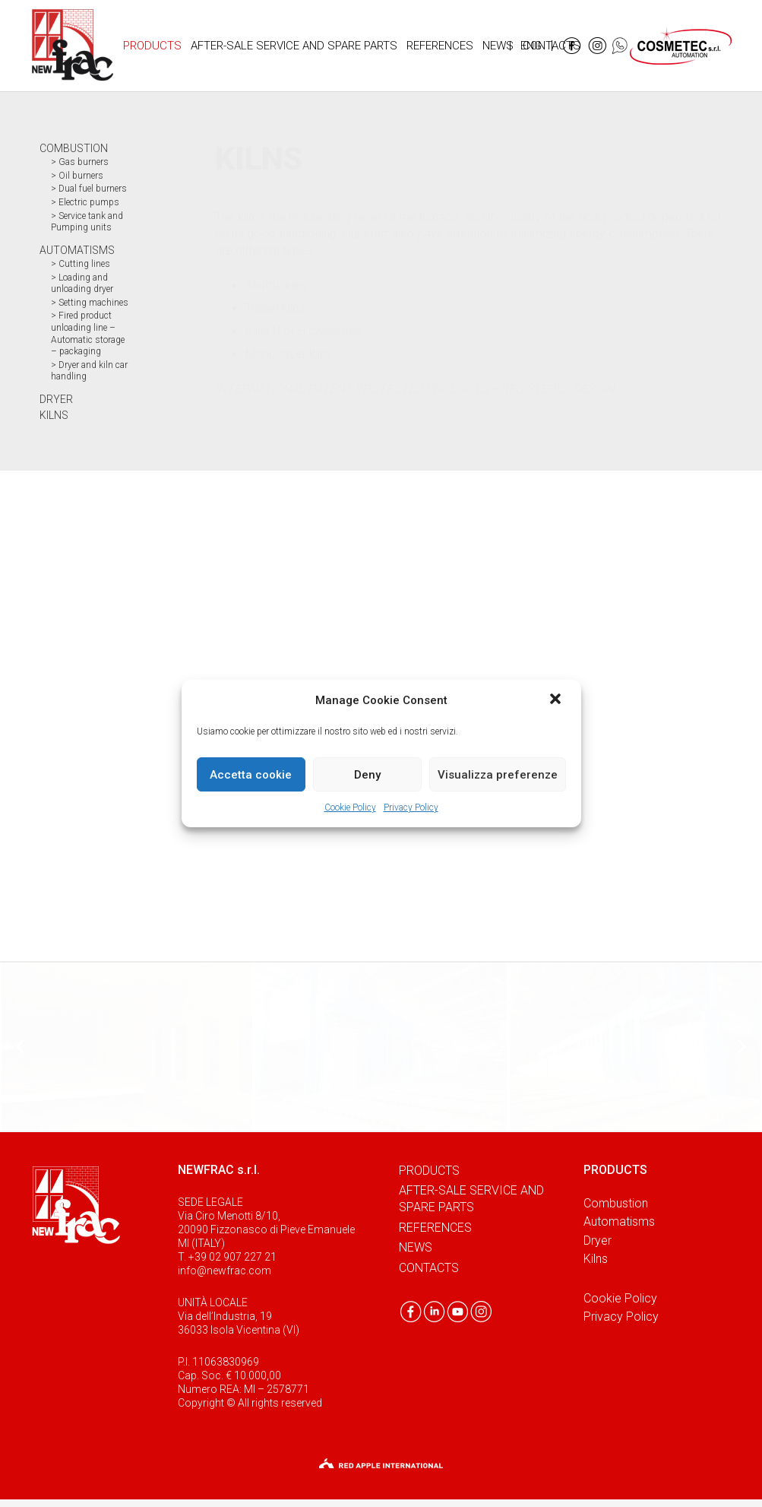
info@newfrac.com (224, 1270)
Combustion (615, 1203)
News (415, 1247)
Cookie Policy (350, 807)
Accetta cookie (251, 775)
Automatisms (619, 1221)
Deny (367, 775)
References (435, 1227)
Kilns (595, 1259)
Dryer (597, 1240)
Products (429, 1170)
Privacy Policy (411, 807)
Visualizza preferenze (498, 775)
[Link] (72, 46)
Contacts (429, 1268)
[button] (557, 700)
